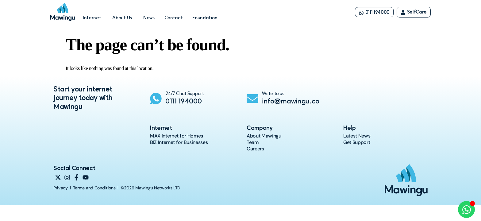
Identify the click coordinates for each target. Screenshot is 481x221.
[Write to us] (252, 98)
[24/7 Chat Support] (156, 98)
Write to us (273, 93)
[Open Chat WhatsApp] (466, 209)
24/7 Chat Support (184, 93)
